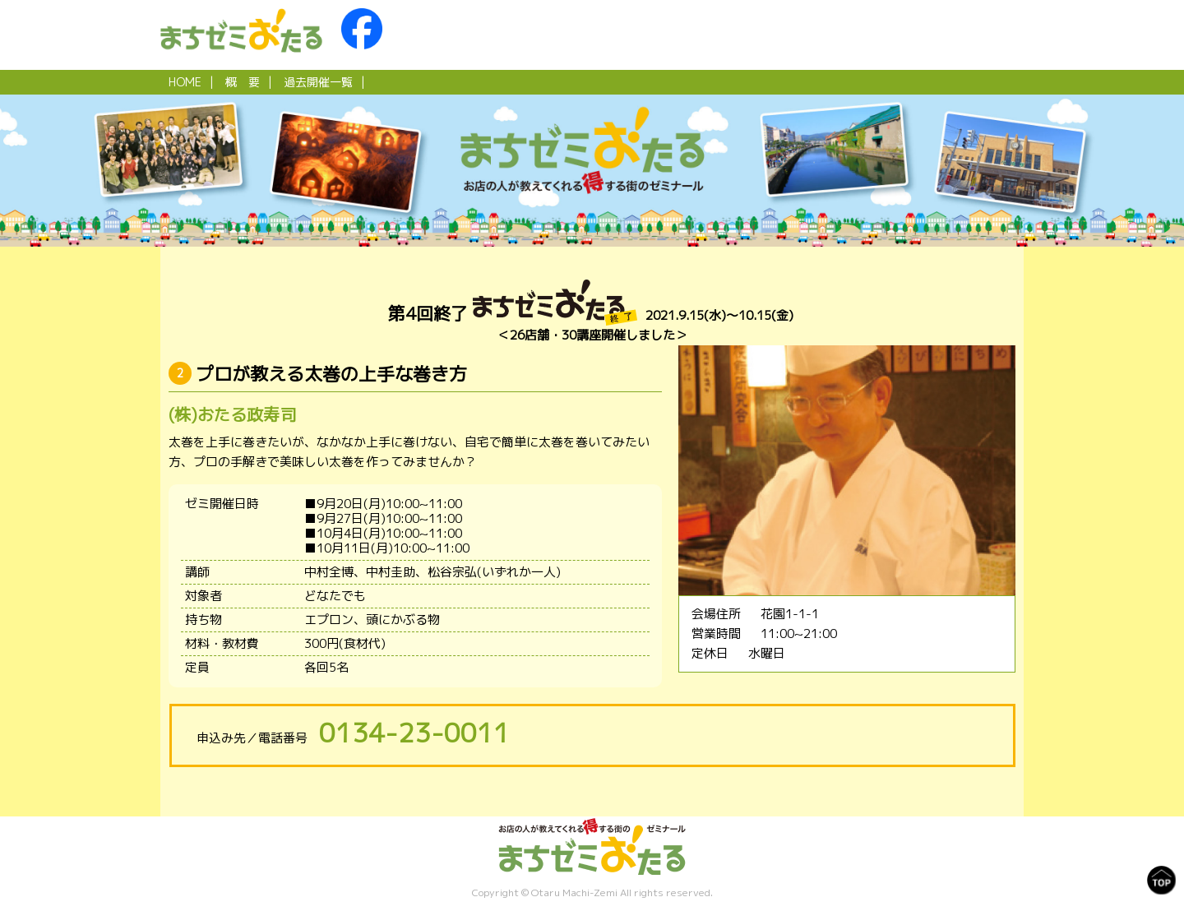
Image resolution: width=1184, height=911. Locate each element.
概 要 (242, 82)
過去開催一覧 (318, 82)
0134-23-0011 (414, 732)
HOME (185, 82)
